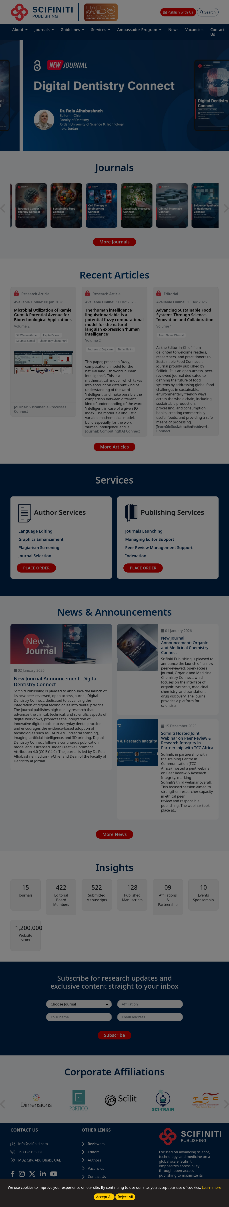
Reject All (125, 1196)
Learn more (211, 1187)
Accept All (104, 1196)
